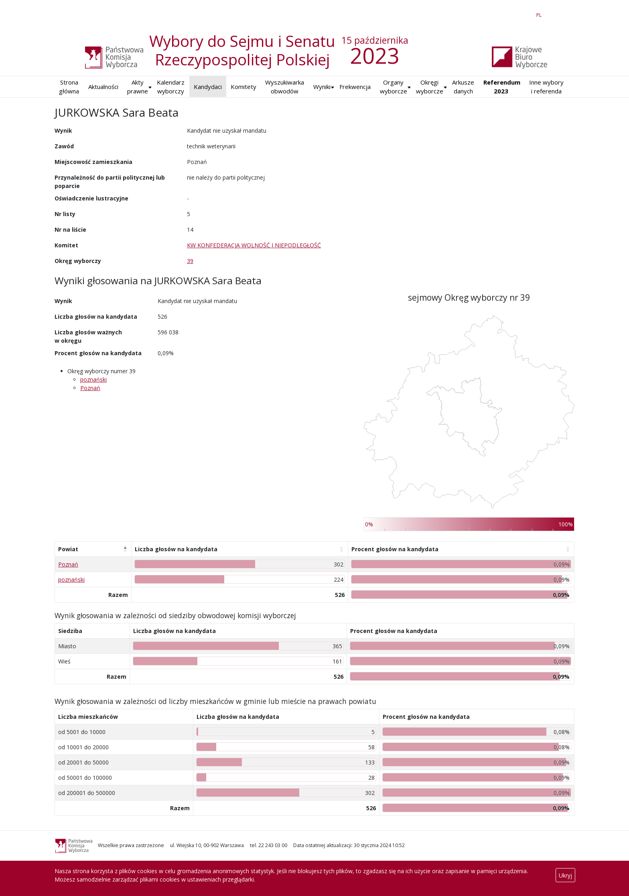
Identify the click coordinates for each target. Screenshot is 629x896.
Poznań (90, 388)
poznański (93, 379)
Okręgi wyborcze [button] (429, 86)
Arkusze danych (463, 86)
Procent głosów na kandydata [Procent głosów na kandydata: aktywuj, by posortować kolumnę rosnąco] (394, 549)
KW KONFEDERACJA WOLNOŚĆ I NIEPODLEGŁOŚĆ (254, 245)
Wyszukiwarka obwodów (284, 86)
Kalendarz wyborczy (171, 86)
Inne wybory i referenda (546, 86)
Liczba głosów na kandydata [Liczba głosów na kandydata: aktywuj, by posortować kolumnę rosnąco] (176, 549)
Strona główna (69, 86)
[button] (322, 86)
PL (540, 13)
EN (524, 13)
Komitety (243, 87)
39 (190, 261)
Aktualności (103, 87)
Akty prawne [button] (137, 86)
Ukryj (565, 875)
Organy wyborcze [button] (393, 86)
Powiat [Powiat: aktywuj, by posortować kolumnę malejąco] (68, 549)
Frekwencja (355, 87)
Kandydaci (208, 87)
